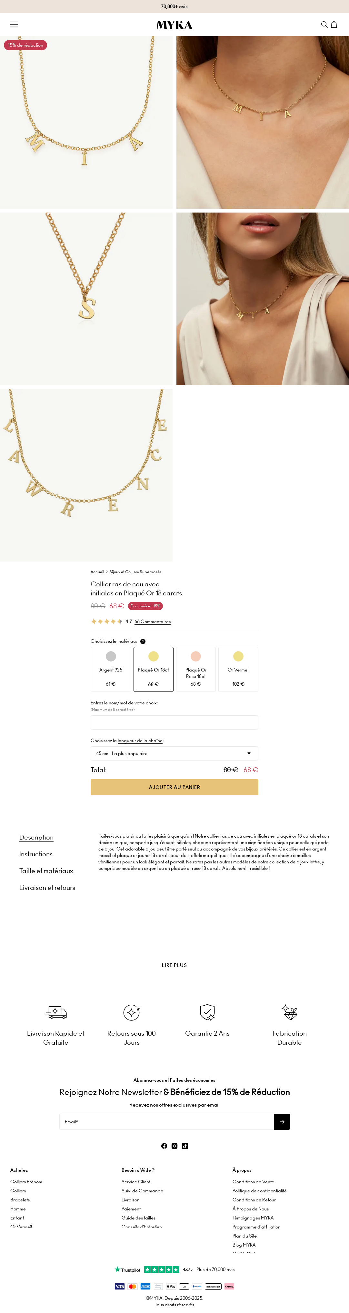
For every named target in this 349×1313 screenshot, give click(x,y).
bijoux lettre (308, 862)
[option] (111, 669)
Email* (71, 1119)
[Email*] (166, 1119)
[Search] (324, 24)
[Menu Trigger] (14, 24)
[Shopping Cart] (335, 24)
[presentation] (174, 949)
